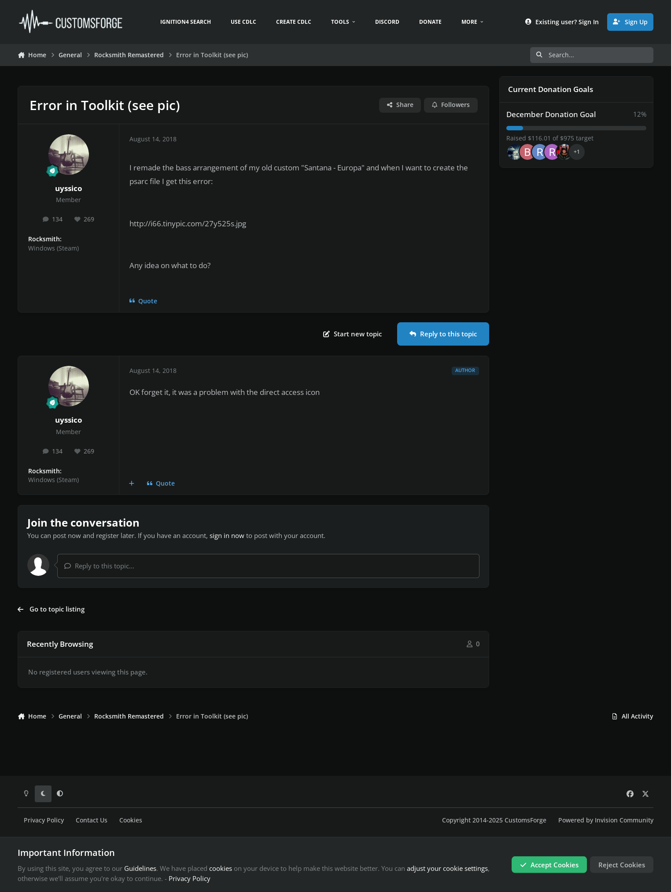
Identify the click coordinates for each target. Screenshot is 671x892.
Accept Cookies (549, 864)
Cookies (130, 820)
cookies (220, 868)
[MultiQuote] (132, 483)
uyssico (68, 188)
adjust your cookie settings (447, 868)
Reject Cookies (621, 864)
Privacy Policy (44, 820)
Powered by (605, 820)
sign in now (227, 535)
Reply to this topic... (99, 565)
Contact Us (91, 820)
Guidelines (140, 868)
